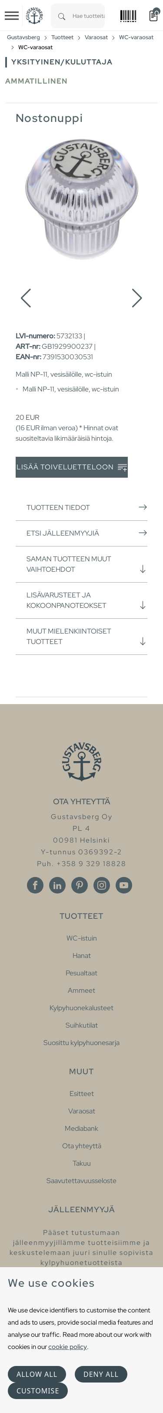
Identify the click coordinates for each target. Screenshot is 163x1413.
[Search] (62, 16)
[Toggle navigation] (12, 16)
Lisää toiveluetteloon (72, 467)
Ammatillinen (36, 81)
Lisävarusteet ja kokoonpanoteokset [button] (87, 600)
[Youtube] (124, 885)
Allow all (37, 1374)
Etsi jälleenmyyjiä (87, 533)
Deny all (101, 1374)
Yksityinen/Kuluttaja (62, 62)
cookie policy (67, 1346)
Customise (38, 1391)
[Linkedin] (57, 885)
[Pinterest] (79, 885)
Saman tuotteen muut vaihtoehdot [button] (87, 564)
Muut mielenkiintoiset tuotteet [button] (87, 636)
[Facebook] (35, 885)
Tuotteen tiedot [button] (87, 507)
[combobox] (89, 16)
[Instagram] (101, 885)
